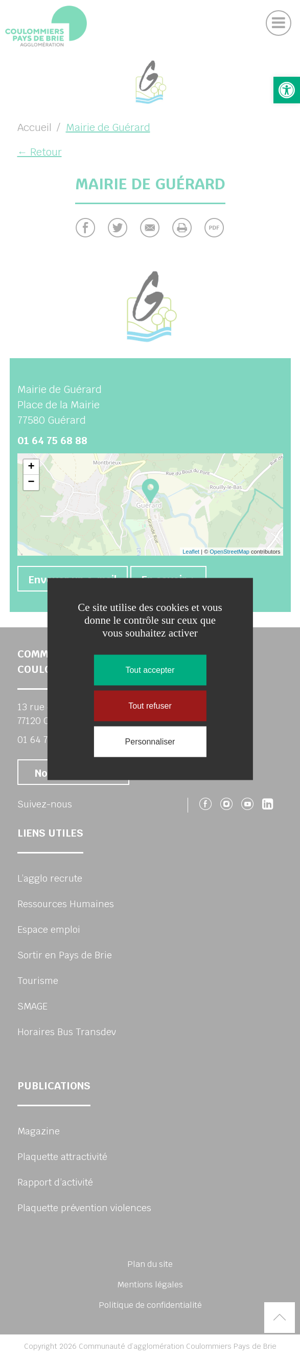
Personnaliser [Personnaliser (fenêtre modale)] (150, 741)
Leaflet (190, 552)
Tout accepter (149, 670)
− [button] (31, 482)
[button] (286, 90)
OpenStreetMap (229, 552)
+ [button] (31, 467)
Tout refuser (149, 706)
